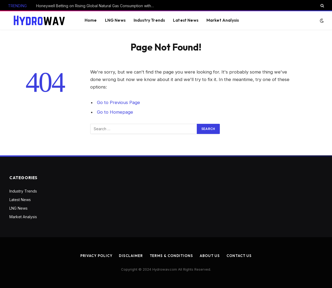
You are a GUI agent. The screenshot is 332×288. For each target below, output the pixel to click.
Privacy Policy (96, 256)
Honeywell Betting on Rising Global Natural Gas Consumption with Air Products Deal (96, 5)
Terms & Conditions (171, 256)
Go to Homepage (115, 112)
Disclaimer (131, 256)
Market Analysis (222, 20)
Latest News (185, 20)
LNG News (115, 20)
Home (91, 20)
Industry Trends (149, 20)
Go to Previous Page (118, 102)
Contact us (239, 256)
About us (210, 256)
